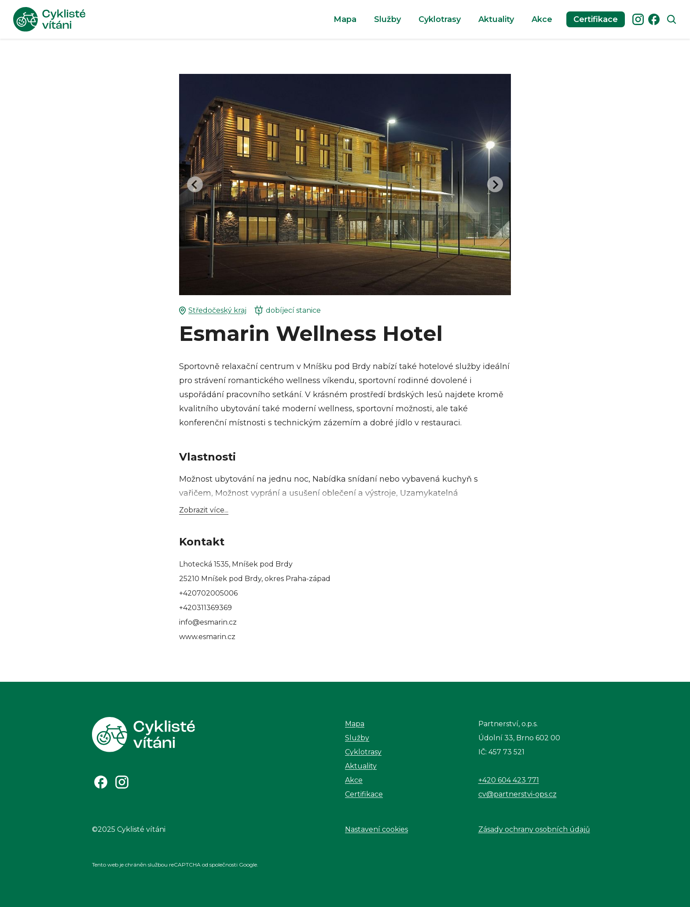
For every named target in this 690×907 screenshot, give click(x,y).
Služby (387, 19)
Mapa (345, 19)
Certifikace (595, 19)
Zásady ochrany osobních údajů (534, 829)
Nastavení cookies (376, 829)
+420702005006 (208, 593)
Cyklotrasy (439, 19)
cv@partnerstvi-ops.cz (517, 794)
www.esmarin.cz (207, 637)
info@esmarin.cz (208, 622)
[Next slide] (495, 184)
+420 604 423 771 (508, 780)
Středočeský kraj (212, 310)
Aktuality (496, 19)
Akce (542, 19)
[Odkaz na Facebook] (101, 782)
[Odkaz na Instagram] (122, 782)
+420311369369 (205, 607)
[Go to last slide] (195, 184)
